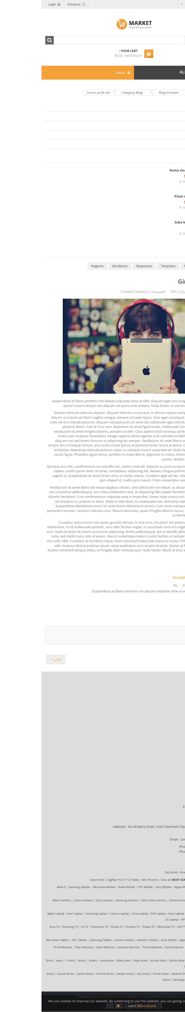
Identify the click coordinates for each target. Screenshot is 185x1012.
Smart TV (162, 933)
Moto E (19, 887)
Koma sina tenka (141, 170)
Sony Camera (62, 900)
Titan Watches (43, 947)
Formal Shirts (154, 960)
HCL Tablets (38, 940)
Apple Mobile (141, 887)
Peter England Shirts (156, 966)
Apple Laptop (14, 913)
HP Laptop (146, 919)
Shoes (9, 974)
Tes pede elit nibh (145, 577)
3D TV (150, 933)
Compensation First (163, 742)
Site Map (171, 714)
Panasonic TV (58, 927)
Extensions (168, 266)
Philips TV (107, 927)
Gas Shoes (101, 974)
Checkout (32, 4)
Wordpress (78, 266)
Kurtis (40, 960)
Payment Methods (164, 788)
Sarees (51, 960)
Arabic (169, 4)
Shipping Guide (166, 794)
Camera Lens (135, 900)
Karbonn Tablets (106, 940)
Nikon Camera (20, 900)
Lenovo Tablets (82, 940)
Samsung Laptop (55, 913)
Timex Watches (110, 947)
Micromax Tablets (16, 940)
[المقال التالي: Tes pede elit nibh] (14, 659)
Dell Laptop (116, 913)
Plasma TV (166, 927)
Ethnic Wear (135, 960)
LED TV (140, 927)
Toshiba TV (91, 927)
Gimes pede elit (158, 281)
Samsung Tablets (59, 940)
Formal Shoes (63, 974)
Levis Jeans (65, 960)
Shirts (8, 960)
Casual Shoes (24, 974)
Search (8, 40)
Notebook (162, 919)
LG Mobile (159, 887)
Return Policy (168, 754)
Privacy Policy (168, 708)
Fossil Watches (133, 947)
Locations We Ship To (162, 800)
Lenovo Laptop (78, 913)
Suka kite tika (144, 222)
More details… (99, 1006)
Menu (81, 72)
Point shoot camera (112, 900)
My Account (169, 748)
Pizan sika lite (144, 196)
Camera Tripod (156, 900)
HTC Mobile (103, 887)
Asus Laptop (135, 913)
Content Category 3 (167, 134)
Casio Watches (63, 947)
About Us (171, 690)
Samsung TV (28, 927)
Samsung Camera (85, 900)
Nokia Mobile (85, 887)
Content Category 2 (167, 125)
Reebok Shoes (139, 974)
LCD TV (152, 927)
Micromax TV (124, 927)
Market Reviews (166, 696)
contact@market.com (155, 839)
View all (124, 880)
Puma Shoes (119, 974)
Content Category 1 (167, 116)
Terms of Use (168, 702)
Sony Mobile (122, 887)
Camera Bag (161, 906)
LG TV (43, 927)
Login (10, 4)
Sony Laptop (98, 913)
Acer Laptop (33, 913)
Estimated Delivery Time (160, 806)
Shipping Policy (166, 736)
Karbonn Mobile (158, 893)
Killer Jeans (83, 960)
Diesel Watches (154, 947)
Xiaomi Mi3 (56, 880)
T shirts (29, 960)
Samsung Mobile (37, 887)
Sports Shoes (44, 974)
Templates (126, 266)
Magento (56, 266)
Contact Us (170, 760)
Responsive (102, 266)
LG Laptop (130, 919)
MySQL (147, 266)
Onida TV (75, 927)
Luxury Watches (158, 953)
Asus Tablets (127, 940)
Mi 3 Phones (108, 880)
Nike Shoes (161, 980)
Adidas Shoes (83, 974)
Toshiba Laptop (155, 913)
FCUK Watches (21, 947)
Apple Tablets (147, 940)
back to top (170, 648)
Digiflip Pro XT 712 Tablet (82, 880)
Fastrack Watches (87, 947)
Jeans (17, 960)
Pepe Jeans (99, 960)
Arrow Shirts (117, 960)
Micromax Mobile (63, 887)
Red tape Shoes (142, 980)
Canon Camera (41, 900)
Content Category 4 (167, 143)
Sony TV (13, 927)
